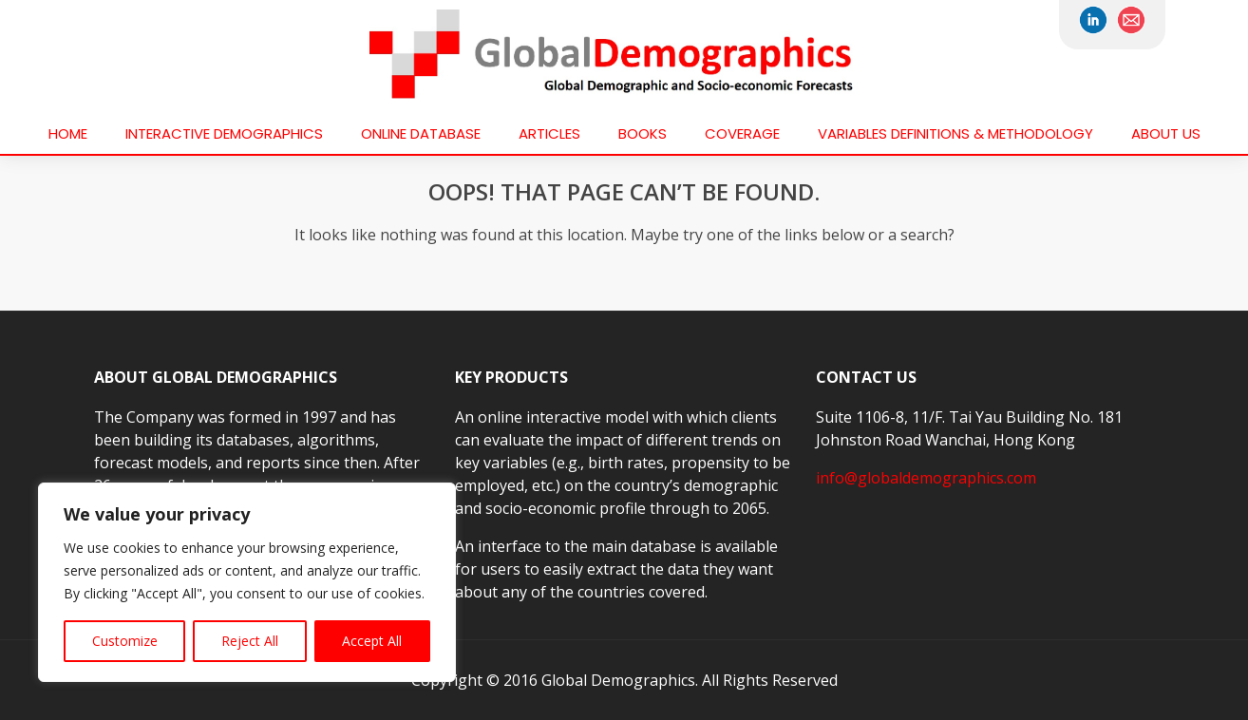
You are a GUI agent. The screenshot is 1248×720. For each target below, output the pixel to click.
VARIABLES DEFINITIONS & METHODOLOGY (955, 133)
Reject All (249, 641)
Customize (125, 641)
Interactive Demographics (224, 133)
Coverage (742, 133)
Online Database (421, 133)
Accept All (372, 641)
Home (67, 133)
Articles (549, 133)
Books (642, 133)
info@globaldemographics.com (926, 477)
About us (1166, 133)
